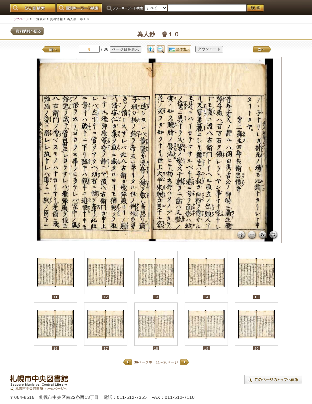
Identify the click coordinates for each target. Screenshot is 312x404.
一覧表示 (39, 19)
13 (156, 297)
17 (106, 348)
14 (206, 297)
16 (55, 348)
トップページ (19, 19)
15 (256, 297)
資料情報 (56, 19)
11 (55, 297)
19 (206, 348)
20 (256, 348)
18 (156, 348)
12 (106, 297)
